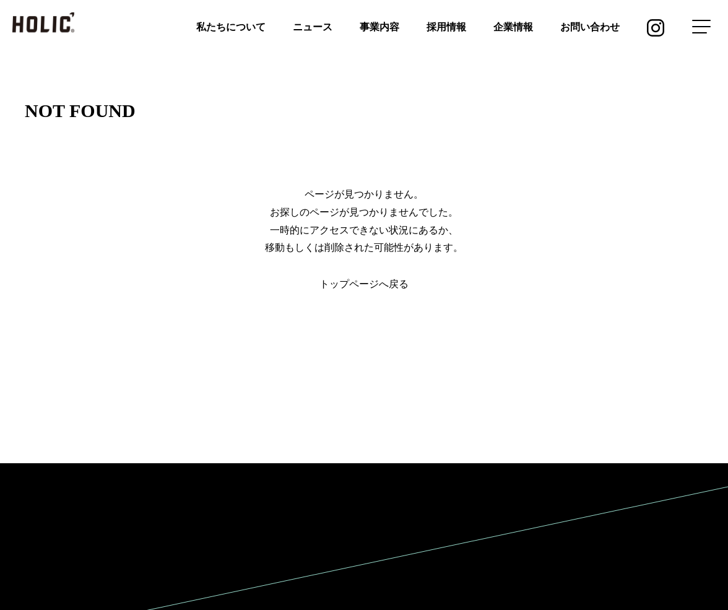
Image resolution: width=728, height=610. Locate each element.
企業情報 (513, 27)
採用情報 (446, 27)
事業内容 (379, 27)
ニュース (312, 27)
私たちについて (231, 27)
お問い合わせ (590, 27)
